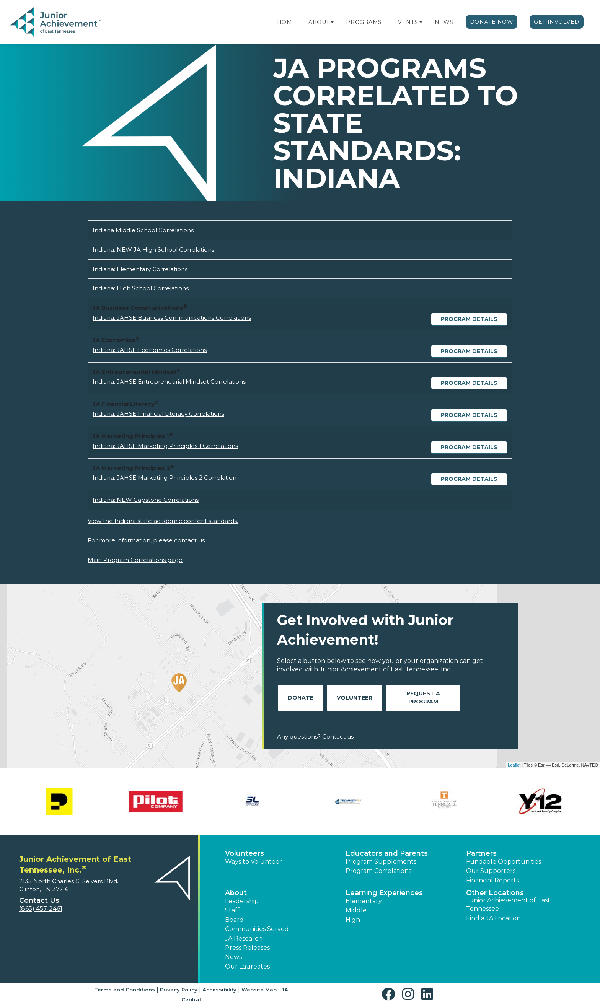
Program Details (469, 319)
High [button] (353, 919)
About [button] (236, 892)
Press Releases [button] (247, 947)
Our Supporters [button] (490, 870)
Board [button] (234, 919)
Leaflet (514, 765)
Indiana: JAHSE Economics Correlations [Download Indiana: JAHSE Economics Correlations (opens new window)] (150, 349)
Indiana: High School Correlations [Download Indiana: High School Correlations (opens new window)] (141, 288)
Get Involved (556, 21)
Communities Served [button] (257, 929)
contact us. (190, 540)
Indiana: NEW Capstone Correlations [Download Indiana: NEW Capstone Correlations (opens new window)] (146, 499)
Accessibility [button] (219, 989)
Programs (364, 22)
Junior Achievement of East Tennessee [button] (508, 904)
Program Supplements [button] (381, 861)
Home (286, 22)
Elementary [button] (364, 901)
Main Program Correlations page (135, 559)
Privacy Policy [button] (178, 989)
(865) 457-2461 (40, 908)
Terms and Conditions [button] (124, 989)
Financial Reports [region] (492, 880)
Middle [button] (356, 910)
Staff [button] (232, 910)
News (444, 22)
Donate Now (492, 21)
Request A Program (423, 697)
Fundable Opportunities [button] (503, 861)
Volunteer (354, 697)
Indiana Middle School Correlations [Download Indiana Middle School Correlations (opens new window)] (143, 230)
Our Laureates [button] (247, 966)
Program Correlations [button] (378, 870)
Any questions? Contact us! (316, 736)
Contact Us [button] (39, 900)
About (318, 22)
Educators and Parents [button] (387, 853)
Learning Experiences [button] (384, 892)
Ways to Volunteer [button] (253, 861)
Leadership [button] (242, 901)
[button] (332, 22)
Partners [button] (481, 853)
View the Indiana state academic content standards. (163, 520)
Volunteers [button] (244, 853)
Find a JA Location (493, 918)
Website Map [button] (259, 989)
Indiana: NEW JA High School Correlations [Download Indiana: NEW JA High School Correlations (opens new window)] (153, 249)
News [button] (233, 956)
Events (406, 22)
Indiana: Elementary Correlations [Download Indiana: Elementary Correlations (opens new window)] (140, 269)
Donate (300, 697)
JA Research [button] (243, 938)
